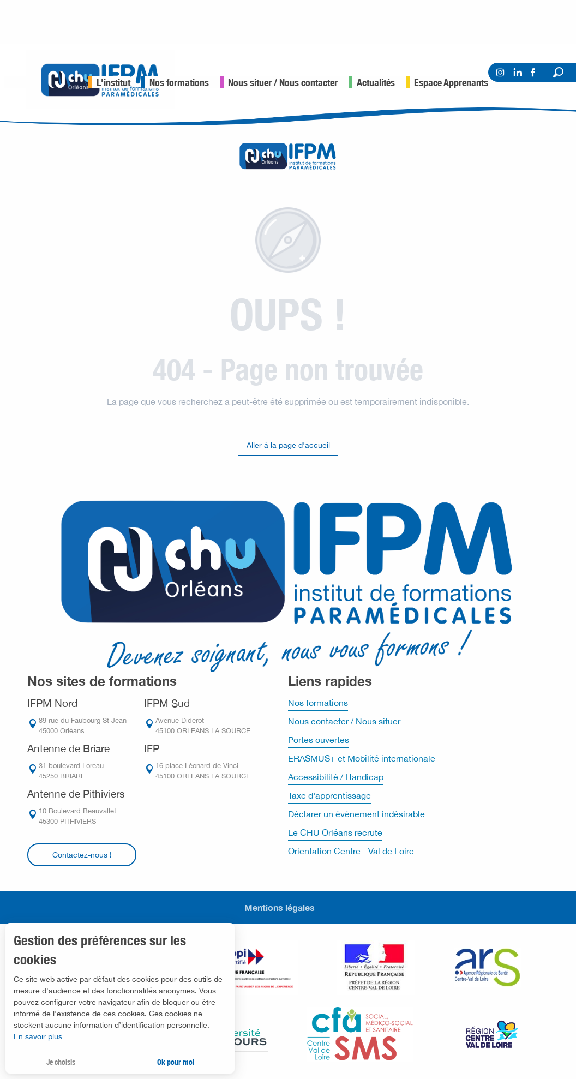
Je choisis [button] (60, 1062)
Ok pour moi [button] (175, 1062)
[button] (558, 72)
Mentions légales (279, 907)
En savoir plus (38, 1036)
